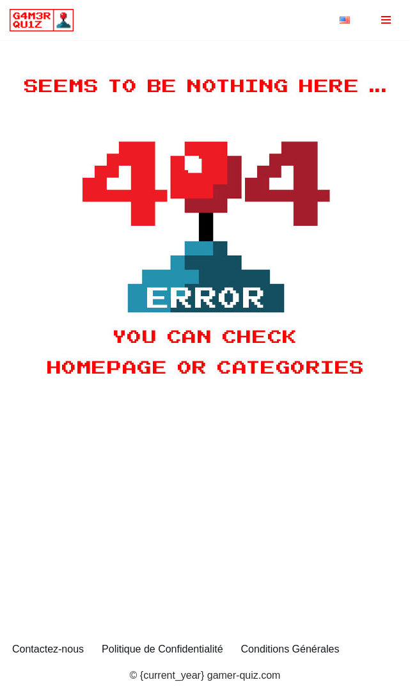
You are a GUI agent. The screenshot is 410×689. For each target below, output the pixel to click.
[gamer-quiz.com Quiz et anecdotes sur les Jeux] (45, 20)
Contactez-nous (48, 649)
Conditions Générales (290, 649)
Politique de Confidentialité (162, 649)
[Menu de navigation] (386, 20)
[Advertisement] (205, 539)
